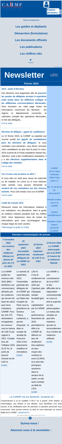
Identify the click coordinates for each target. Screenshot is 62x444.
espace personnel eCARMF (54, 228)
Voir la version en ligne (58, 66)
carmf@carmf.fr (54, 215)
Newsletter (24, 75)
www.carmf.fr (54, 193)
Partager (31, 62)
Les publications (31, 46)
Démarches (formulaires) (31, 33)
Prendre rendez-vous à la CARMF (54, 202)
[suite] (4, 365)
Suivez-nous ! (31, 423)
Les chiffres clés (31, 53)
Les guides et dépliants (31, 26)
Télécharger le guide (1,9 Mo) (15, 227)
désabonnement (42, 415)
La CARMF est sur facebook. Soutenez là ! (32, 396)
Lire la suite (6, 123)
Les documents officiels (31, 40)
